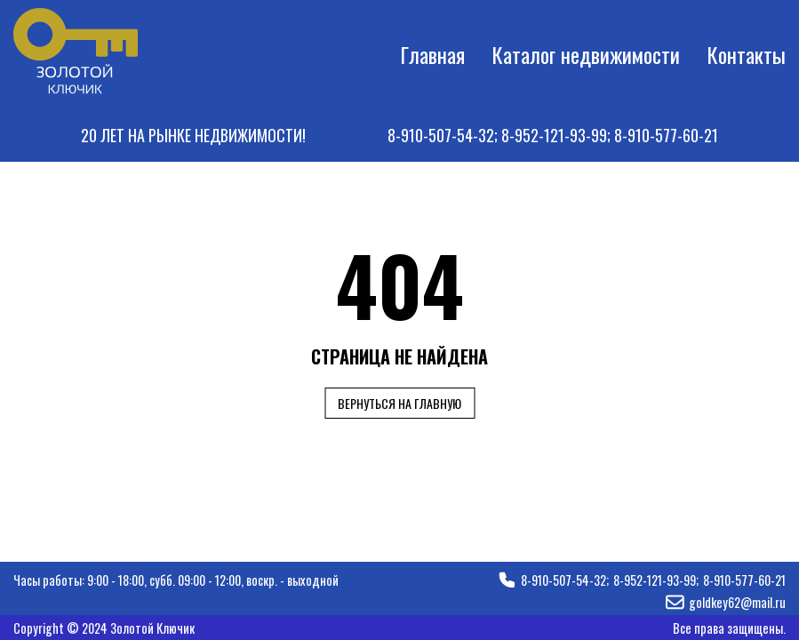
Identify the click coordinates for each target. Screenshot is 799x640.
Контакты (746, 54)
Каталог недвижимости (585, 54)
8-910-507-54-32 (441, 135)
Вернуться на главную (399, 403)
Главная (432, 54)
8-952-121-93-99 (554, 135)
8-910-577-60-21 (666, 135)
